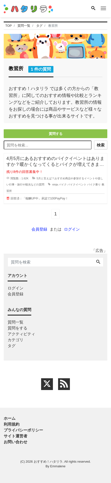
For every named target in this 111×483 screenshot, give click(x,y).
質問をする (17, 328)
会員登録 (39, 229)
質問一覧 (15, 322)
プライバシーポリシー (23, 430)
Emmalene (57, 466)
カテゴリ (15, 340)
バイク (63, 184)
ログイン (72, 229)
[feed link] (64, 384)
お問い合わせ (15, 442)
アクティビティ (21, 334)
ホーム (10, 418)
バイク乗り (94, 184)
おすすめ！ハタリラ (48, 461)
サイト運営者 (15, 436)
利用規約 (11, 424)
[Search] (93, 9)
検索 (101, 145)
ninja (55, 184)
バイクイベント (76, 184)
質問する (56, 134)
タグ (12, 346)
